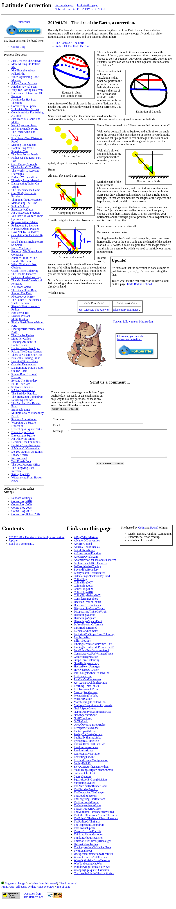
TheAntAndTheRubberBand (90, 786)
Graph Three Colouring (24, 270)
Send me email (68, 883)
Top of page (63, 886)
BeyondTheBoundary (86, 569)
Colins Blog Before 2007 (25, 514)
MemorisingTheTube (86, 695)
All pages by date (26, 886)
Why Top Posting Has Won (27, 89)
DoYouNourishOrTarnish (88, 624)
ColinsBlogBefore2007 (87, 595)
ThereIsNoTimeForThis (87, 831)
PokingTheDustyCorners (88, 734)
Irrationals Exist (20, 409)
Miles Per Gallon (21, 338)
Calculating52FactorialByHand (92, 576)
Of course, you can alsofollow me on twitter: (131, 338)
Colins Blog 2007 (21, 510)
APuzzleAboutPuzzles (87, 546)
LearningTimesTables (86, 685)
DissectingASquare (85, 618)
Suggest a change (15, 883)
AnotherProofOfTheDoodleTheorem (95, 559)
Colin (141, 527)
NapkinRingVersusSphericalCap (92, 711)
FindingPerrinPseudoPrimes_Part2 (94, 647)
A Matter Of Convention (25, 448)
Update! (14, 540)
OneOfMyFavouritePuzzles (89, 724)
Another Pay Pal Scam (24, 86)
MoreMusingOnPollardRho (89, 702)
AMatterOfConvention (87, 540)
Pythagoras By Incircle (24, 225)
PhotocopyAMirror (85, 731)
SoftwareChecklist (84, 773)
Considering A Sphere (24, 106)
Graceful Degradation (23, 364)
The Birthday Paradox (24, 393)
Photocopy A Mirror (23, 296)
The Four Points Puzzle (24, 154)
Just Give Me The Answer (26, 60)
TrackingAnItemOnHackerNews (92, 847)
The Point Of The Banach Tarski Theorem (26, 301)
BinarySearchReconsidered (89, 572)
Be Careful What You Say (26, 277)
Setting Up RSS (20, 474)
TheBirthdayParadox (86, 789)
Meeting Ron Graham (24, 144)
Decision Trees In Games (25, 445)
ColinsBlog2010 (83, 592)
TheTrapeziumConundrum (89, 824)
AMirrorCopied (83, 543)
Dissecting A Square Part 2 (26, 429)
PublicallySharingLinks (87, 737)
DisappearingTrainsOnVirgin (90, 611)
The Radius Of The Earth (25, 167)
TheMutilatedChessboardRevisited (94, 811)
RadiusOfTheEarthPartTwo (89, 744)
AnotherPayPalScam (86, 556)
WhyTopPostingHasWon (88, 863)
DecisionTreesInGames (87, 605)
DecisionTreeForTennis (87, 601)
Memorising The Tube (24, 202)
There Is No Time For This (26, 354)
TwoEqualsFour (83, 850)
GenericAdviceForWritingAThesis (93, 653)
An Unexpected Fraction (25, 212)
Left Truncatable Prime (24, 128)
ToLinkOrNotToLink (86, 844)
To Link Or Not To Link (25, 109)
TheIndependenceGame (87, 805)
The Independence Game (25, 189)
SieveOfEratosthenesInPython (91, 766)
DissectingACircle (84, 614)
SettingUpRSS (82, 763)
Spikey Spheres (20, 206)
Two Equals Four (21, 461)
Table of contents (65, 9)
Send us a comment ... (22, 543)
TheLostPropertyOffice (87, 808)
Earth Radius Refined (140, 284)
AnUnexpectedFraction (87, 553)
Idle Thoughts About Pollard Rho (23, 72)
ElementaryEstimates (86, 630)
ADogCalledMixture (86, 537)
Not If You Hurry (21, 248)
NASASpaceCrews (85, 708)
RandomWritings (84, 750)
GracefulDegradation (86, 656)
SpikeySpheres (82, 776)
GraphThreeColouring (86, 660)
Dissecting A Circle (22, 432)
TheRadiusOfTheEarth (87, 821)
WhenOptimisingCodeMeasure (92, 860)
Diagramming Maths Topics (27, 367)
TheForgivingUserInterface (89, 798)
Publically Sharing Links (25, 357)
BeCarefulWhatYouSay (87, 566)
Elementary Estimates (126, 309)
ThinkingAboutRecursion (88, 837)
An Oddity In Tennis (23, 438)
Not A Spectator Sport (24, 125)
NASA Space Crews (23, 390)
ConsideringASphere (86, 598)
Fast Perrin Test (20, 312)
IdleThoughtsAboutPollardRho (91, 672)
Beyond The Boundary (24, 380)
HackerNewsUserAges (87, 666)
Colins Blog (18, 46)
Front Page (7, 886)
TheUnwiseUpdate (84, 827)
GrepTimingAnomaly (86, 663)
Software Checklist (22, 387)
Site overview (46, 886)
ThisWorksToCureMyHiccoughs (92, 840)
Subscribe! (24, 21)
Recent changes (64, 5)
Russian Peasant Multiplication (20, 317)
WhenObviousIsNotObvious (90, 857)
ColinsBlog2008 (83, 585)
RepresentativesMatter (87, 753)
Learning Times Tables (24, 361)
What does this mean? (44, 883)
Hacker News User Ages (25, 348)
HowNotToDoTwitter (86, 669)
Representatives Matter (24, 222)
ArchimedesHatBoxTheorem (90, 563)
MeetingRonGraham (86, 692)
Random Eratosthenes (24, 419)
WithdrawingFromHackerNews (92, 866)
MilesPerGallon (83, 698)
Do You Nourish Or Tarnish (27, 451)
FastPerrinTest (82, 637)
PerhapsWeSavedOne (86, 727)
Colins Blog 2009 (21, 504)
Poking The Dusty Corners (26, 351)
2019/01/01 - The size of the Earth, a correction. (36, 537)
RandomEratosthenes (86, 747)
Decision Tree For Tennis (25, 441)
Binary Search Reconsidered (19, 456)
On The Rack (19, 370)
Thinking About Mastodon (26, 180)
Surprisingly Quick (22, 209)
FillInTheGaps (82, 640)
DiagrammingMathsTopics (89, 608)
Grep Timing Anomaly (24, 164)
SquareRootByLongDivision (90, 779)
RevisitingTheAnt (84, 756)
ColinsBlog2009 (83, 588)
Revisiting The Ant (22, 399)
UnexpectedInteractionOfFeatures (93, 853)
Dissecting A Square (23, 435)
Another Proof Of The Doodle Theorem (24, 259)
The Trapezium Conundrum (27, 396)
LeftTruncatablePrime (86, 689)
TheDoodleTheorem (85, 795)
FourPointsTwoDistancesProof (91, 650)
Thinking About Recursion (26, 199)
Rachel (154, 527)
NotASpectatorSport (85, 714)
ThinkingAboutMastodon (88, 834)
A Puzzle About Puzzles (25, 228)
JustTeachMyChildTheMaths (90, 682)
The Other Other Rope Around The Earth (24, 292)
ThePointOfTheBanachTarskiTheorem (96, 818)
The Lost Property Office (25, 464)
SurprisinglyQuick (84, 782)
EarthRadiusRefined (85, 627)
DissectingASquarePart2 (88, 621)
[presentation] (115, 245)
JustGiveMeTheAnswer (87, 679)
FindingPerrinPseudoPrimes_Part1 (94, 643)
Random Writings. (21, 497)
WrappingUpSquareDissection (91, 869)
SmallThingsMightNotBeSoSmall (93, 769)
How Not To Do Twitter (25, 231)
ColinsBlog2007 (83, 582)
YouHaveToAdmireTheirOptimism (94, 873)
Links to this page (87, 5)
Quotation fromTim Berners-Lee (33, 895)
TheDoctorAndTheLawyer (89, 792)
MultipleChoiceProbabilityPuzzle (93, 705)
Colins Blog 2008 (21, 507)
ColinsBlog (80, 579)
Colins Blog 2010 (21, 501)
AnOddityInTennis (84, 550)
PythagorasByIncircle (86, 740)
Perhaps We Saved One (24, 177)
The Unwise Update (22, 335)
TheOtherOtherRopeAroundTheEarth (95, 815)
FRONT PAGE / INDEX (91, 9)
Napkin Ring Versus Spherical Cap (23, 149)
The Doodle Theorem (23, 273)
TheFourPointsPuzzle (86, 802)
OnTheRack (81, 721)
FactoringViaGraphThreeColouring (94, 634)
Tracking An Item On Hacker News (23, 343)
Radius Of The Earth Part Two (72, 46)
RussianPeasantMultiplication (91, 760)
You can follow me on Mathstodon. (134, 321)
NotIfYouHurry (83, 718)
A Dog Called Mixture (24, 83)
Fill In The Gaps (20, 383)
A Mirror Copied (21, 286)
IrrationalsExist (83, 676)
